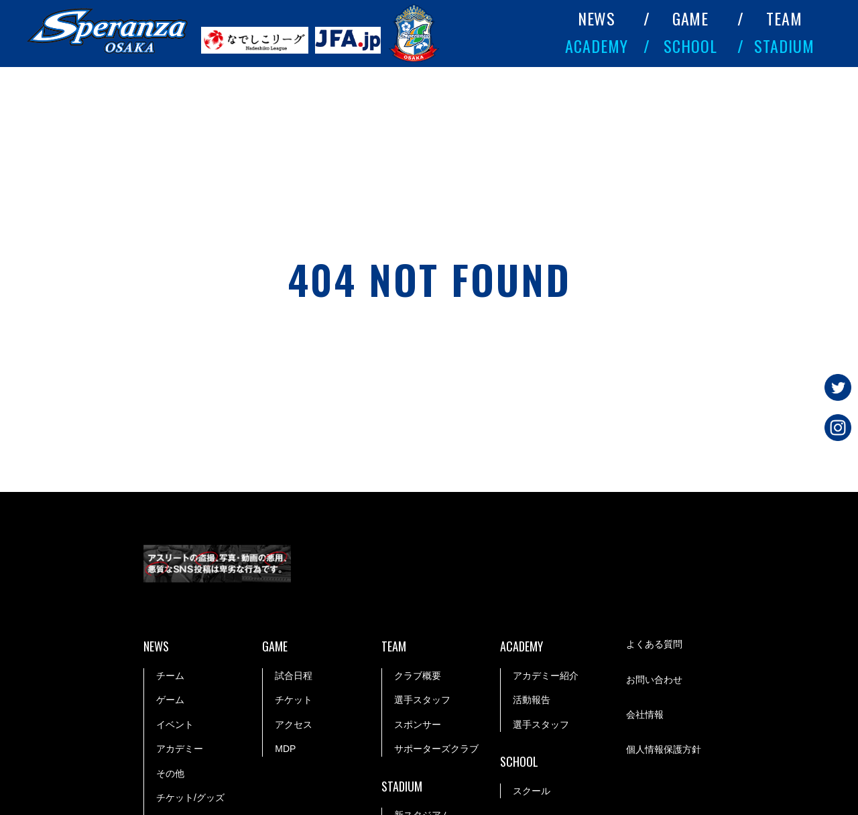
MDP (285, 748)
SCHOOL (690, 46)
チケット (293, 699)
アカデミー (179, 748)
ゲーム (170, 699)
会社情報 (645, 714)
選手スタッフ (422, 699)
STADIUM (784, 46)
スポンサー (417, 724)
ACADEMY (596, 46)
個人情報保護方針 (663, 749)
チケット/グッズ (190, 797)
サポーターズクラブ (436, 748)
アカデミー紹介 (545, 675)
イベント (175, 724)
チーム (170, 675)
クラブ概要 (417, 675)
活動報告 (531, 699)
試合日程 (293, 675)
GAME (690, 18)
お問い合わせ (654, 679)
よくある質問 (654, 644)
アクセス (293, 724)
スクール (531, 791)
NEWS (597, 18)
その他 (170, 773)
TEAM (784, 18)
